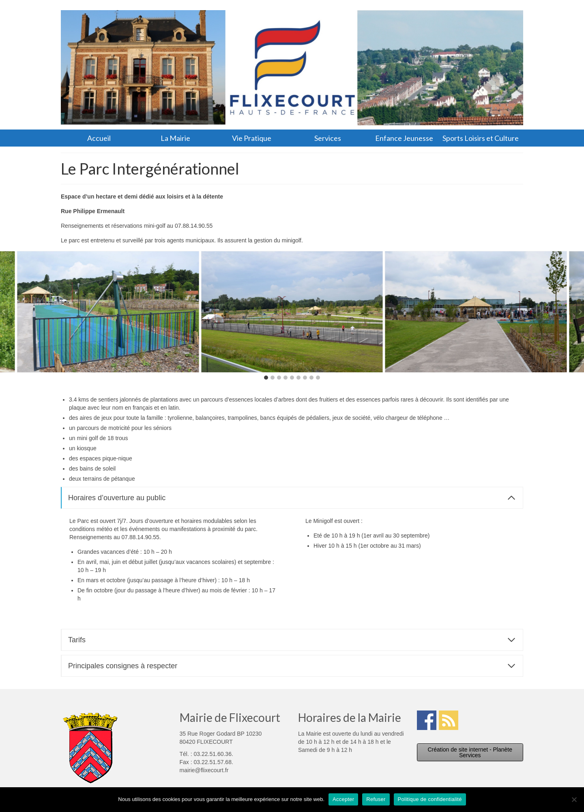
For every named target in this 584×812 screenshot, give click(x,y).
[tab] (266, 378)
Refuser (375, 799)
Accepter (343, 799)
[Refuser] (574, 799)
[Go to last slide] (4, 312)
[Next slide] (580, 312)
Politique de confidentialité (430, 799)
